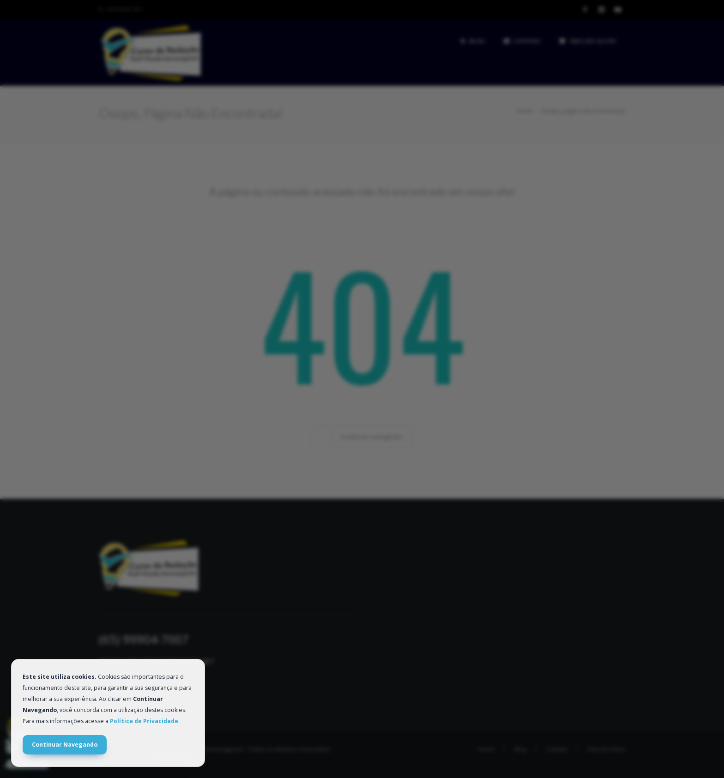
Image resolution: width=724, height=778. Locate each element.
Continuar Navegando (64, 744)
